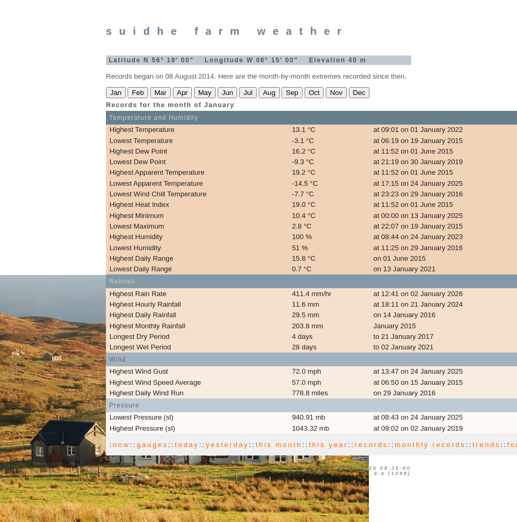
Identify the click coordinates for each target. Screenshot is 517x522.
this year (328, 445)
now (121, 445)
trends (486, 445)
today (187, 445)
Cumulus (345, 473)
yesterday (227, 445)
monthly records (430, 445)
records (371, 445)
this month (279, 445)
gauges (152, 445)
